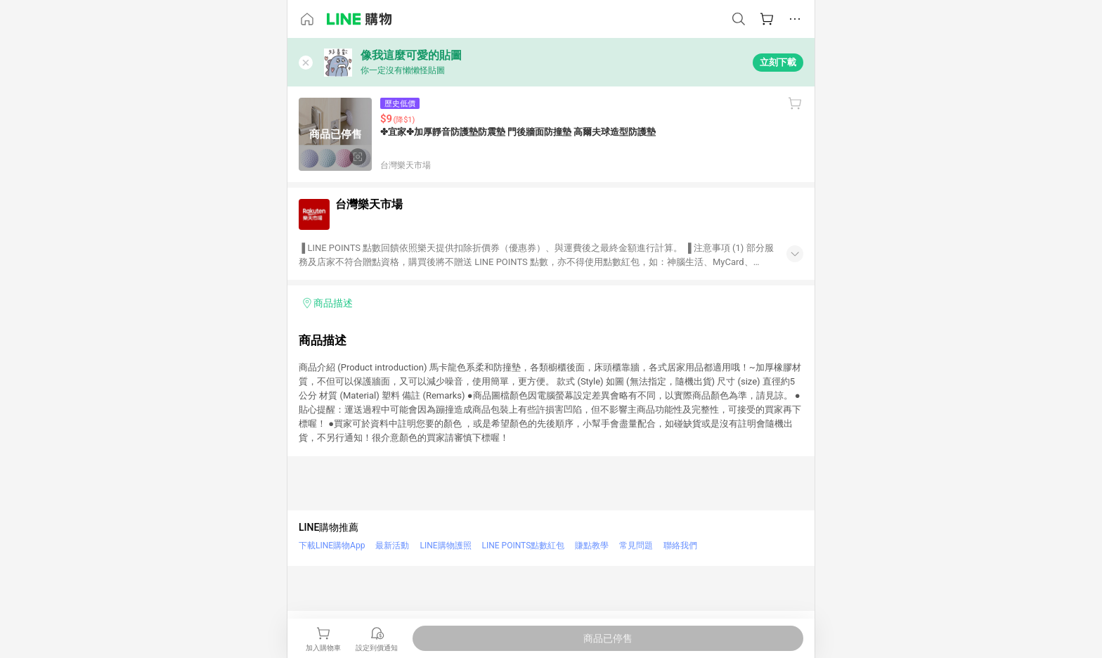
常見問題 (636, 545)
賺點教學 (592, 545)
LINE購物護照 (445, 545)
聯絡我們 (680, 545)
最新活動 (392, 545)
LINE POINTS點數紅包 (523, 545)
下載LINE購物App (332, 545)
